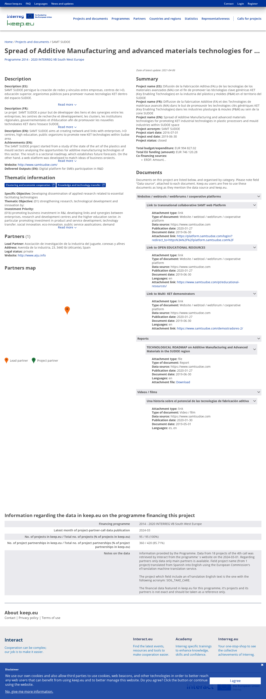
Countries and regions (165, 19)
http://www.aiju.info (32, 255)
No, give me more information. (29, 691)
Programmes (121, 19)
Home (9, 42)
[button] (67, 310)
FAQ (28, 3)
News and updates (62, 3)
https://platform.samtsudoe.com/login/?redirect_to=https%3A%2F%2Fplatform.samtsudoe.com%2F (193, 238)
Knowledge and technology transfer (81, 185)
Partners (139, 19)
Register (253, 3)
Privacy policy (28, 618)
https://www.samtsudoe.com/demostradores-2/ (210, 328)
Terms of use (51, 618)
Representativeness (216, 19)
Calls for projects (249, 19)
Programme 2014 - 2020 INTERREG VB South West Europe (44, 59)
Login (240, 3)
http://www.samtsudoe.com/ (37, 165)
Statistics (191, 19)
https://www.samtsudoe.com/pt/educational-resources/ (195, 284)
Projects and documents (90, 19)
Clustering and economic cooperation (30, 185)
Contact (229, 3)
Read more (65, 104)
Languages (41, 3)
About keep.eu (13, 3)
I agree (235, 680)
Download (183, 382)
